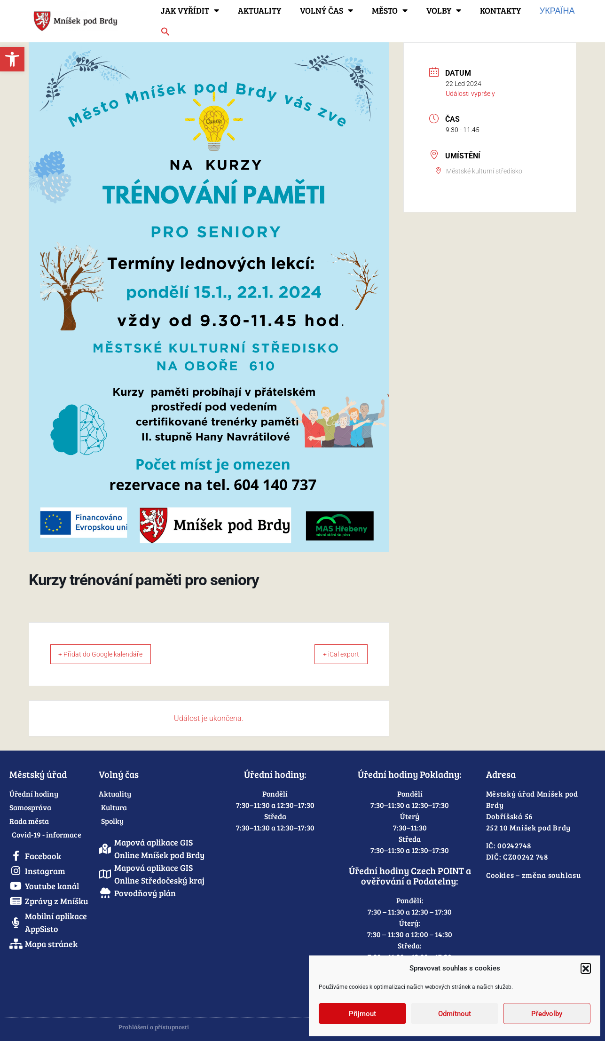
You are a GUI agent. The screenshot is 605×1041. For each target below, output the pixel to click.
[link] (12, 59)
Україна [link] (557, 10)
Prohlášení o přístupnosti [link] (153, 1027)
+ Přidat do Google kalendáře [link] (107, 654)
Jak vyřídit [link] (190, 10)
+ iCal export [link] (335, 654)
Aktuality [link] (259, 10)
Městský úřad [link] (38, 774)
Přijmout (362, 1014)
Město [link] (390, 10)
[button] (585, 968)
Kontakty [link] (500, 10)
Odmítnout (454, 1014)
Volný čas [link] (326, 10)
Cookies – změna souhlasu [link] (533, 875)
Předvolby (546, 1014)
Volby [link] (443, 10)
